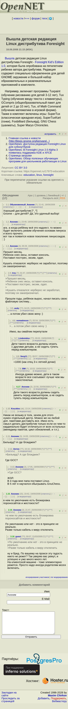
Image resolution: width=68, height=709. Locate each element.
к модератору (36, 207)
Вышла (9, 58)
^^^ (45, 273)
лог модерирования (59, 577)
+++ (27, 18)
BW (24, 369)
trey (14, 273)
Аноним (14, 222)
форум (36, 18)
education (29, 174)
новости (18, 18)
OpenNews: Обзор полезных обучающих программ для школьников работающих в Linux (38, 160)
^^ (41, 273)
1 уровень (40, 195)
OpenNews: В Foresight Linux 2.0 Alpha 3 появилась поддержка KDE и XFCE (33, 151)
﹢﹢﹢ (17, 207)
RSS (62, 198)
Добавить (43, 702)
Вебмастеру (59, 705)
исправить (50, 134)
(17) (4, 198)
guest (18, 536)
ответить (8, 207)
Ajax (30, 195)
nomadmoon (22, 320)
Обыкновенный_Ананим (22, 204)
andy (16, 308)
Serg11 (23, 356)
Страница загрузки (20, 155)
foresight (48, 174)
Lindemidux (24, 338)
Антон (16, 449)
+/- (62, 195)
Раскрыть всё (50, 198)
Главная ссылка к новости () (29, 140)
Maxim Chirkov (57, 699)
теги (44, 18)
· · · (23, 207)
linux (39, 174)
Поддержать (58, 702)
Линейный (53, 195)
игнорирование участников (37, 577)
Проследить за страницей (10, 704)
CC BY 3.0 (21, 167)
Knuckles (15, 408)
